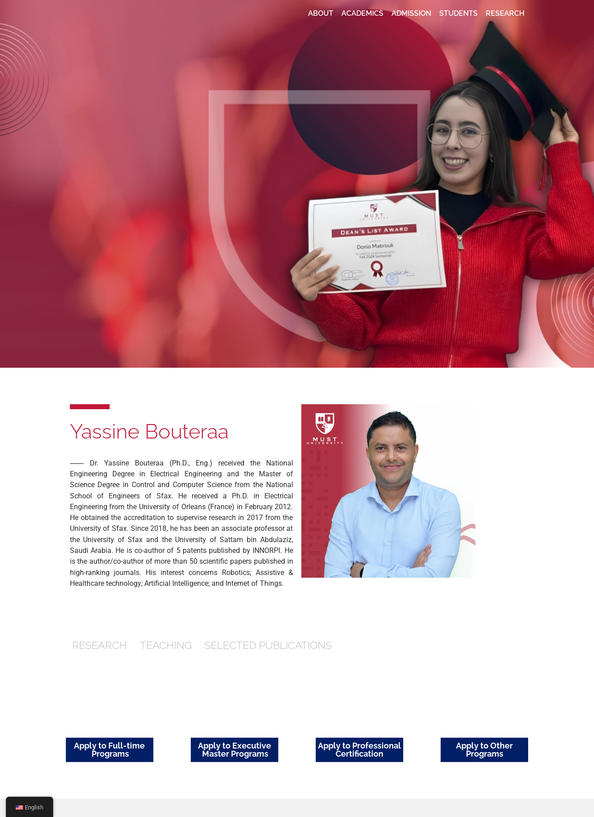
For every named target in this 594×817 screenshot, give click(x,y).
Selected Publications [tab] (268, 645)
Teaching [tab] (166, 645)
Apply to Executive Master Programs (234, 749)
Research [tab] (99, 645)
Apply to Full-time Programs (109, 749)
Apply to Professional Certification (359, 749)
